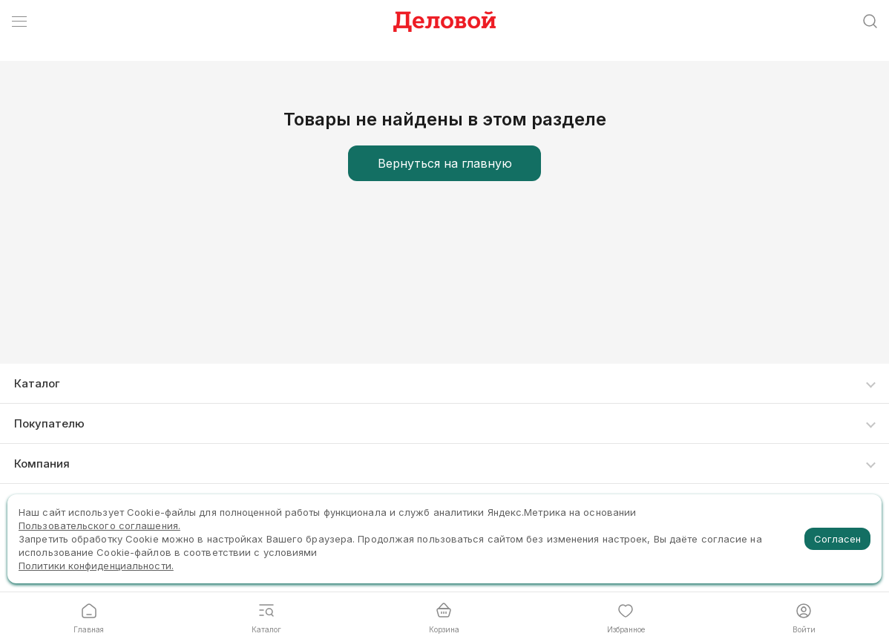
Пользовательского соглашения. (99, 525)
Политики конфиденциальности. (96, 565)
